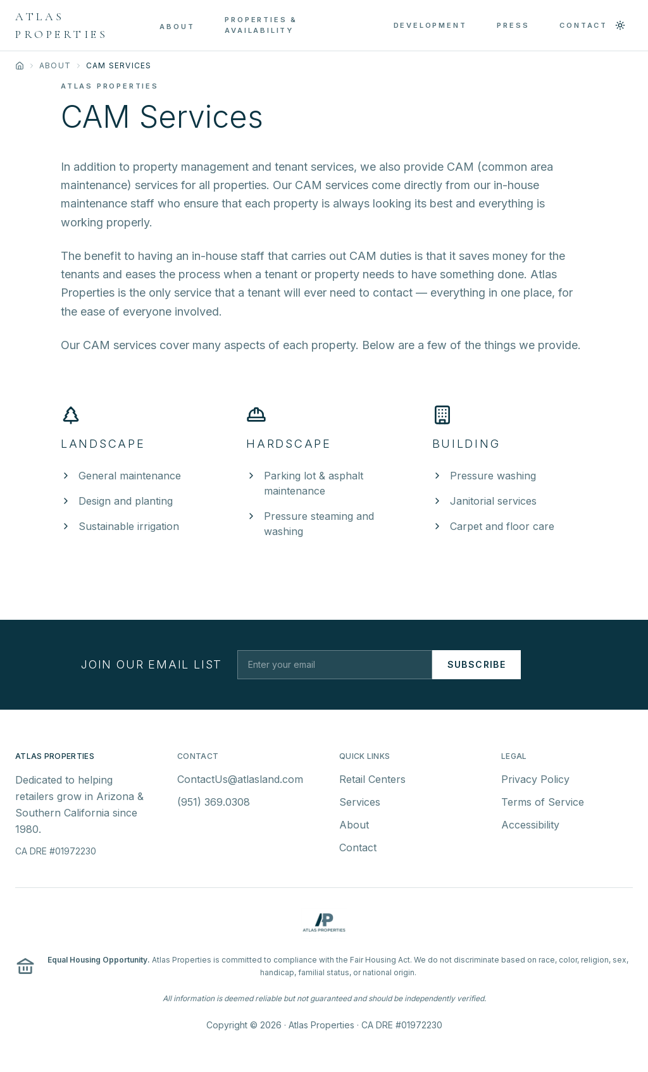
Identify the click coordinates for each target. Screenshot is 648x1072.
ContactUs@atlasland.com (240, 783)
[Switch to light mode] (620, 25)
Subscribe (476, 664)
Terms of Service (542, 805)
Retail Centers (372, 783)
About (55, 65)
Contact (358, 851)
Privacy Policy (535, 783)
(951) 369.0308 (213, 805)
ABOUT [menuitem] (176, 26)
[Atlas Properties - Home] (87, 25)
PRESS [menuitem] (513, 25)
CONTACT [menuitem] (583, 25)
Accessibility (530, 828)
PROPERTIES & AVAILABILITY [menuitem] (261, 25)
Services (359, 805)
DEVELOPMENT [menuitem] (430, 25)
